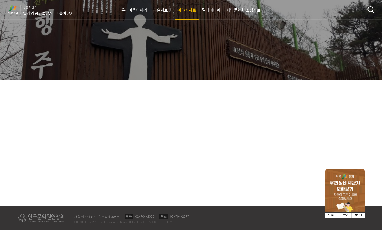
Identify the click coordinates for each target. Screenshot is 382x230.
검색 (371, 9)
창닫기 (358, 215)
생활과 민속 (48, 10)
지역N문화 (15, 9)
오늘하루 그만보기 (338, 215)
